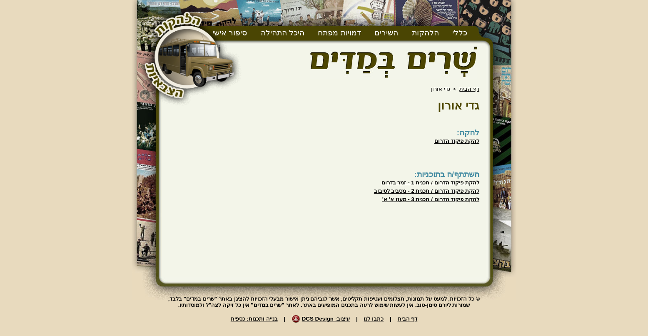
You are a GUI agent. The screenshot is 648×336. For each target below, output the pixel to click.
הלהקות (425, 32)
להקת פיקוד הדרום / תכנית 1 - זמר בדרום (430, 182)
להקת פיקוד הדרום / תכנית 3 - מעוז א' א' (430, 199)
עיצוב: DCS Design (326, 319)
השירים (386, 32)
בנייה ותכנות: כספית (254, 319)
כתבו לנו (374, 319)
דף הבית (469, 89)
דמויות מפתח (339, 32)
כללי (459, 32)
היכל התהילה (282, 32)
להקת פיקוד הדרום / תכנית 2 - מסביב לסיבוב (426, 191)
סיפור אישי (229, 32)
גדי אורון (458, 105)
